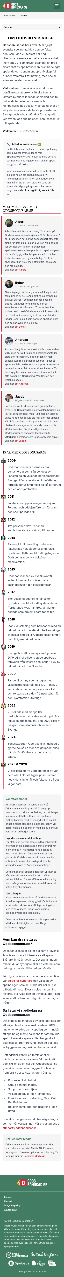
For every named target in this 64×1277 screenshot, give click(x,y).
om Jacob (20, 440)
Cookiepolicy (10, 1209)
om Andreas (22, 383)
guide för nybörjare (20, 980)
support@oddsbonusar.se (20, 1128)
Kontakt (8, 1201)
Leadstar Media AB (34, 1156)
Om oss (8, 1197)
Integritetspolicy (12, 1205)
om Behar (20, 326)
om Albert (20, 269)
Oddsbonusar (9, 15)
